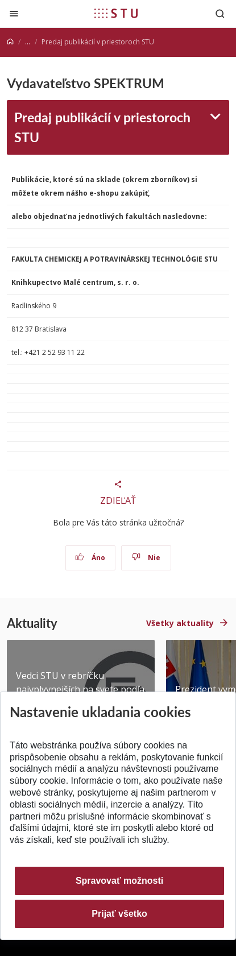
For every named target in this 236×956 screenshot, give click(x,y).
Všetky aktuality (180, 623)
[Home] (10, 42)
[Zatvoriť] (14, 13)
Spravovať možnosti (119, 880)
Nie (145, 557)
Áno (90, 557)
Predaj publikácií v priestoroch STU (102, 126)
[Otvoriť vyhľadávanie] (220, 13)
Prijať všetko (119, 913)
